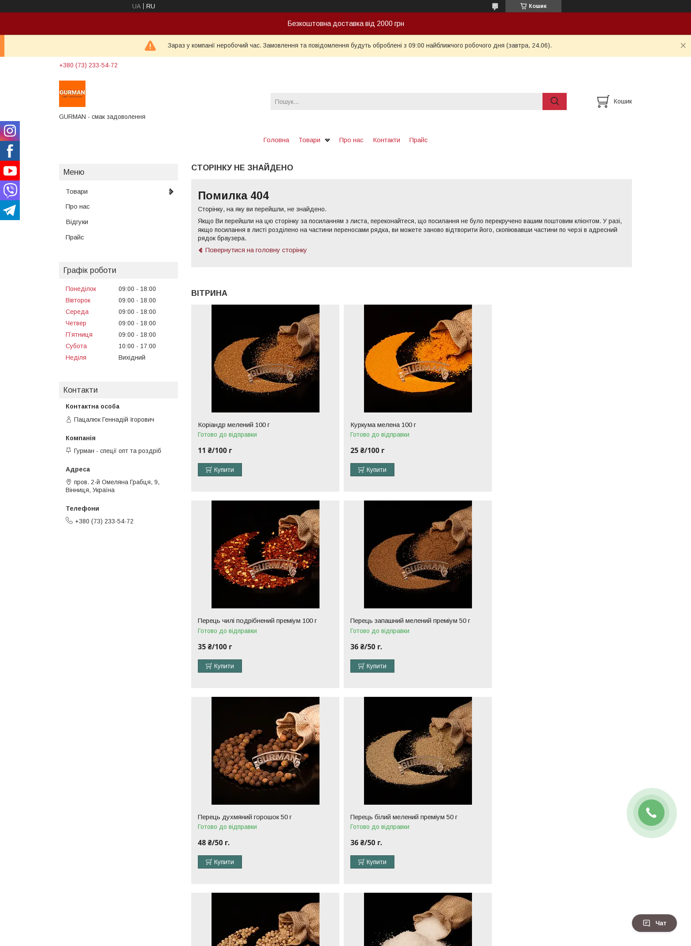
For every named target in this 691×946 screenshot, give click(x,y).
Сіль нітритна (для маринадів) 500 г (400, 817)
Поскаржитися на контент (348, 938)
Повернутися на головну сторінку (256, 250)
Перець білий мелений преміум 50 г (548, 620)
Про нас (351, 140)
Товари (309, 140)
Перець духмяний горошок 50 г (393, 620)
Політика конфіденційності (417, 938)
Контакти (386, 140)
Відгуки (77, 221)
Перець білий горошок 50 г (238, 817)
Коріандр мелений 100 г (234, 424)
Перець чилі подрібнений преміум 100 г (553, 424)
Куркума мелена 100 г (379, 424)
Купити (224, 469)
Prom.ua (387, 930)
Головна (276, 140)
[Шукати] (554, 101)
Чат (654, 923)
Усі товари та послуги (594, 891)
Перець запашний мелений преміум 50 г (258, 620)
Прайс (418, 140)
